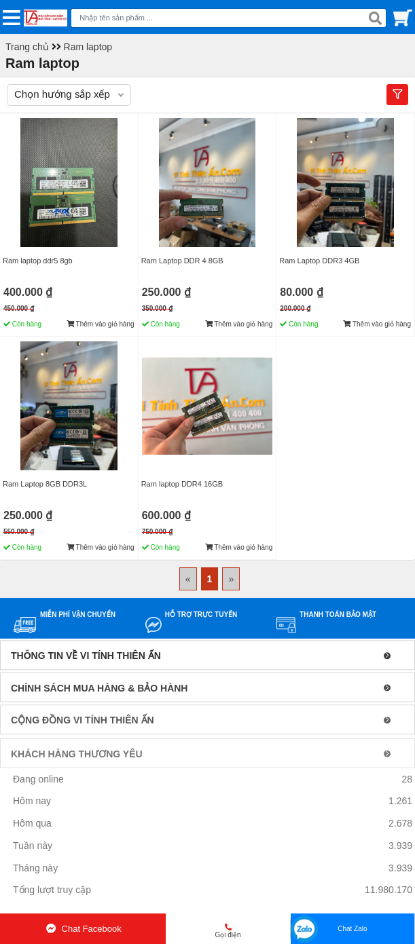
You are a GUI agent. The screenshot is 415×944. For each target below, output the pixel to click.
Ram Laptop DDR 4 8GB (182, 261)
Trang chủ (27, 46)
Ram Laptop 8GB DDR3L (45, 484)
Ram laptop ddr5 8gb (38, 261)
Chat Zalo (352, 928)
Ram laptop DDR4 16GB (182, 484)
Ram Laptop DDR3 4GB (319, 261)
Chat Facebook (83, 929)
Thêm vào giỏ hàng (100, 324)
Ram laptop (88, 46)
